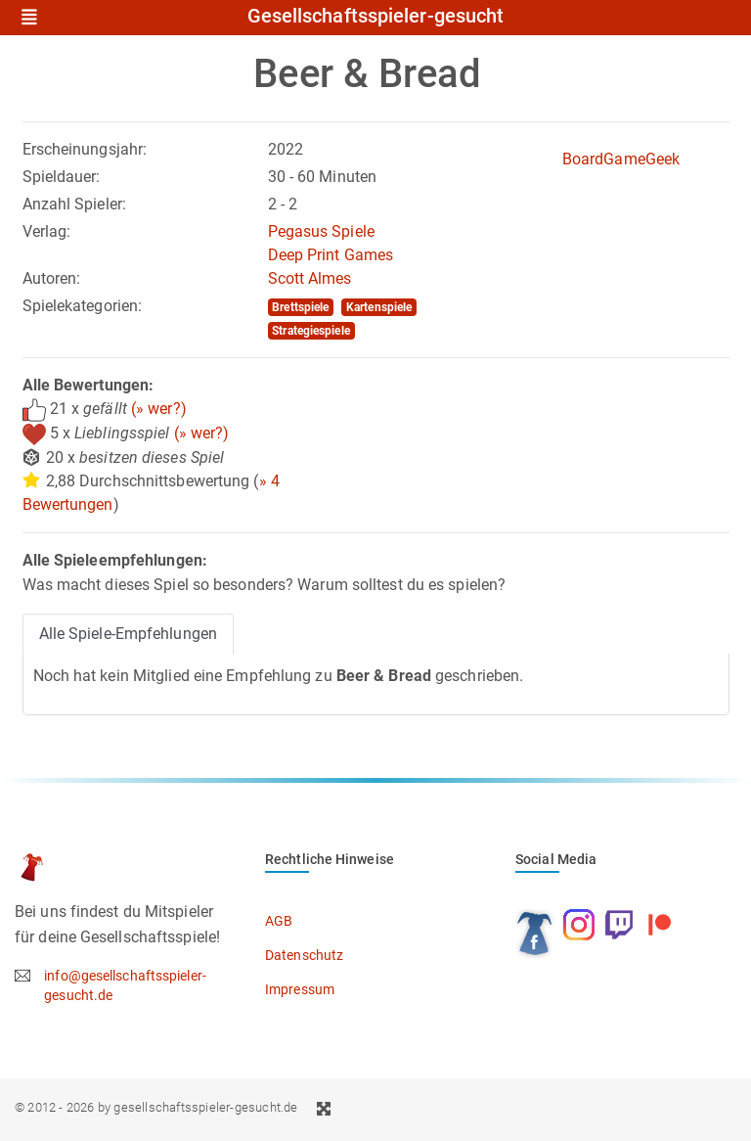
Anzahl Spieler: (74, 204)
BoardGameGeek (621, 159)
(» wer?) (159, 408)
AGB (278, 921)
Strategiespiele (311, 331)
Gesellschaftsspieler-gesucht (376, 16)
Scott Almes (310, 278)
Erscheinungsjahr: (85, 149)
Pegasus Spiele (321, 231)
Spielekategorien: (82, 306)
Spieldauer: (61, 176)
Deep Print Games (331, 255)
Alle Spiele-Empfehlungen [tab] (128, 633)
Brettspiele (300, 307)
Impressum (299, 989)
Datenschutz (304, 955)
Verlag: (46, 231)
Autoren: (51, 278)
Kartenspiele (379, 307)
